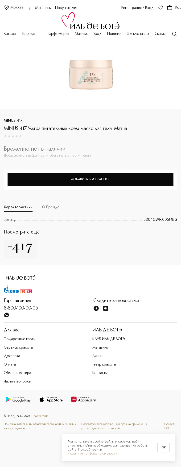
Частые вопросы (17, 381)
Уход (97, 34)
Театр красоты (104, 364)
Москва (14, 7)
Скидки (161, 34)
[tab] (18, 208)
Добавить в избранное (90, 179)
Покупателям (66, 8)
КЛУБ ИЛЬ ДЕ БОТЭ (108, 339)
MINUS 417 (13, 121)
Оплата (10, 364)
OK (163, 447)
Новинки (114, 34)
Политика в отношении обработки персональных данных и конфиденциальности (40, 426)
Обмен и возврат (18, 373)
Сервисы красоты (18, 348)
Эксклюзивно (138, 34)
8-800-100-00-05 (21, 308)
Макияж (81, 34)
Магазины (43, 8)
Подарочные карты (20, 339)
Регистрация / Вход (137, 8)
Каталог (10, 34)
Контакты (99, 373)
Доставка (12, 356)
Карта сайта (41, 416)
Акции (97, 356)
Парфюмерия (58, 34)
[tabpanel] (90, 219)
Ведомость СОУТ (169, 426)
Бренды (28, 34)
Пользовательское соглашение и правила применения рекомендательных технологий (114, 426)
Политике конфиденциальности (92, 453)
